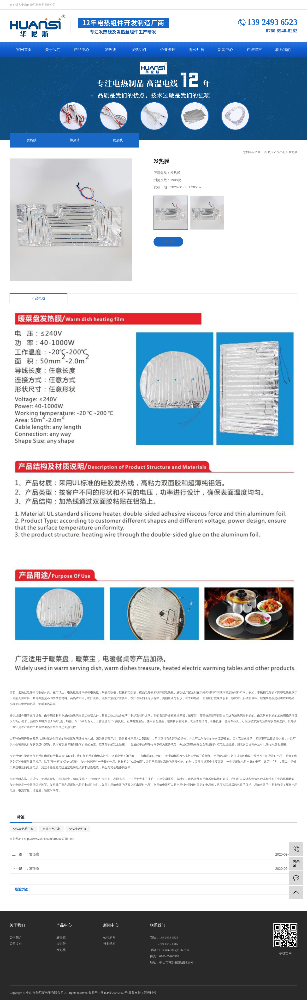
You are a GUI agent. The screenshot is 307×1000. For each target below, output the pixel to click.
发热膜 (31, 140)
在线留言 (254, 50)
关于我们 (52, 50)
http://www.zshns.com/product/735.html (49, 838)
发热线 (110, 50)
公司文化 (16, 943)
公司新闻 (109, 937)
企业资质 (168, 50)
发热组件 (139, 50)
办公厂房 (196, 50)
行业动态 (109, 943)
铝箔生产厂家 (51, 829)
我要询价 (168, 242)
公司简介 (16, 937)
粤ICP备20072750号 (114, 992)
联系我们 (283, 50)
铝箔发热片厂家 (23, 829)
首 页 (267, 152)
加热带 (75, 140)
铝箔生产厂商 (78, 829)
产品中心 (81, 50)
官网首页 (24, 50)
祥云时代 (150, 992)
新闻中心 (225, 50)
